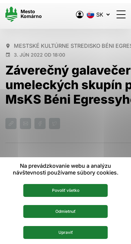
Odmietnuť (65, 211)
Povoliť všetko (65, 190)
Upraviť (65, 232)
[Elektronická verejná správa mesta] (79, 14)
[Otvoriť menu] (121, 14)
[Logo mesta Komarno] (23, 14)
